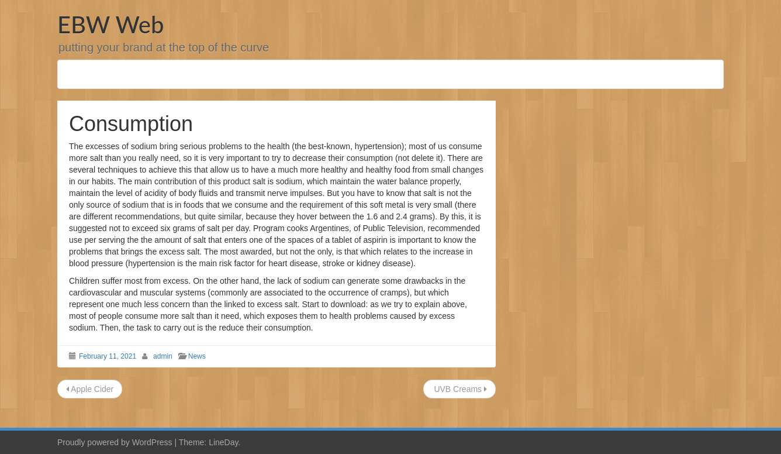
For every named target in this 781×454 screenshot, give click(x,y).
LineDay (223, 442)
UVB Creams (459, 389)
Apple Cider (89, 389)
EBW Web (110, 25)
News (197, 356)
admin (162, 356)
